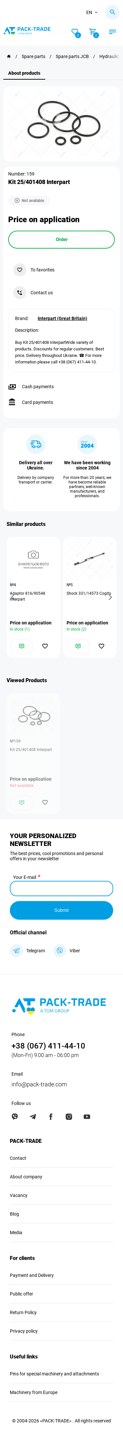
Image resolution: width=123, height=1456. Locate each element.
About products (24, 73)
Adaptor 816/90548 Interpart (27, 596)
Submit (61, 910)
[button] (14, 597)
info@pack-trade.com (39, 1084)
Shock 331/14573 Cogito (89, 593)
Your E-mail (24, 877)
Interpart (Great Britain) (62, 318)
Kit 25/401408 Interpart (31, 749)
